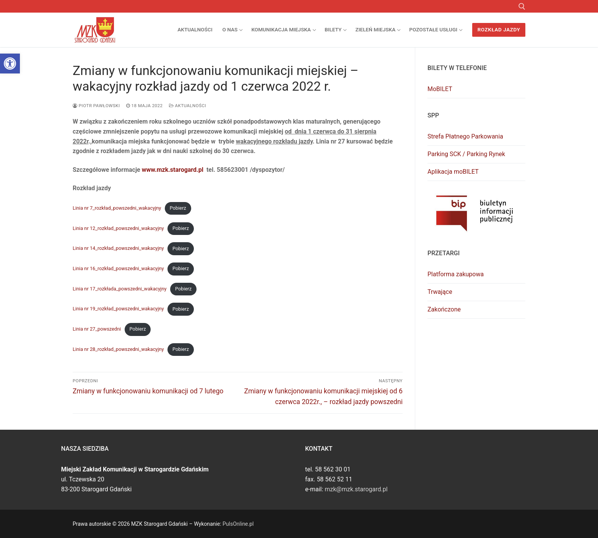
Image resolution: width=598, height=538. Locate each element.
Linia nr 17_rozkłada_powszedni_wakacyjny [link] (120, 289)
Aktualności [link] (187, 105)
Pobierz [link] (178, 208)
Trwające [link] (439, 291)
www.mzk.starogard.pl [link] (172, 169)
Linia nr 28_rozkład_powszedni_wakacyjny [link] (118, 349)
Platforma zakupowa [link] (455, 274)
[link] (10, 63)
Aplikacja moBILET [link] (453, 171)
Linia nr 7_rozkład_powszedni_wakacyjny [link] (117, 208)
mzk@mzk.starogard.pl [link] (356, 489)
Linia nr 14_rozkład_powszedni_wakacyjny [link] (118, 248)
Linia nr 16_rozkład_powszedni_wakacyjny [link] (118, 268)
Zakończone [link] (444, 309)
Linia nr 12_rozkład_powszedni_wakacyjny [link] (118, 228)
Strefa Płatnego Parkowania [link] (465, 136)
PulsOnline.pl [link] (238, 524)
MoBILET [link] (439, 89)
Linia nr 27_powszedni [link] (97, 329)
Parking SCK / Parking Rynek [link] (466, 154)
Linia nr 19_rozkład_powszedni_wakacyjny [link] (118, 309)
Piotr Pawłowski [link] (96, 105)
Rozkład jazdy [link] (499, 29)
